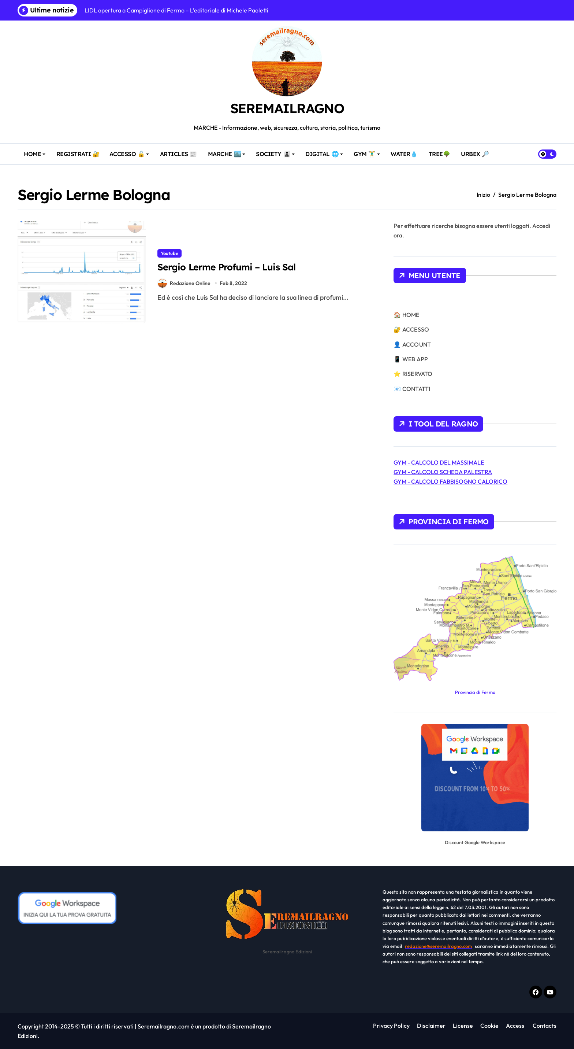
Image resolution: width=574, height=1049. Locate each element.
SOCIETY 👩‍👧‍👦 (274, 154)
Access (515, 1025)
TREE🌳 (441, 151)
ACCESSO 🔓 (131, 151)
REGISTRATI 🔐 (80, 151)
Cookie (489, 1025)
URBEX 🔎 (476, 151)
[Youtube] (550, 992)
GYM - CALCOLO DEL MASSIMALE (439, 462)
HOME (36, 151)
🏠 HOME (406, 314)
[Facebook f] (535, 992)
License (463, 1025)
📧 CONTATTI (412, 388)
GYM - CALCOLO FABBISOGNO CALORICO (450, 481)
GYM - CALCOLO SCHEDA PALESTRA (443, 472)
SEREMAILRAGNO (287, 108)
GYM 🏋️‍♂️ (368, 151)
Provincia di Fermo (475, 692)
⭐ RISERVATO (413, 373)
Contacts (544, 1025)
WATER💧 (405, 151)
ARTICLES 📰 (180, 151)
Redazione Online (184, 283)
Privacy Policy (391, 1025)
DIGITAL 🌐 (325, 151)
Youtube (169, 252)
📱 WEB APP (411, 359)
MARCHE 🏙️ (228, 151)
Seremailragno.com (164, 1026)
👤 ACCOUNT (412, 344)
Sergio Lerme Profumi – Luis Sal (231, 267)
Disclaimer (431, 1025)
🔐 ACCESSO (411, 329)
